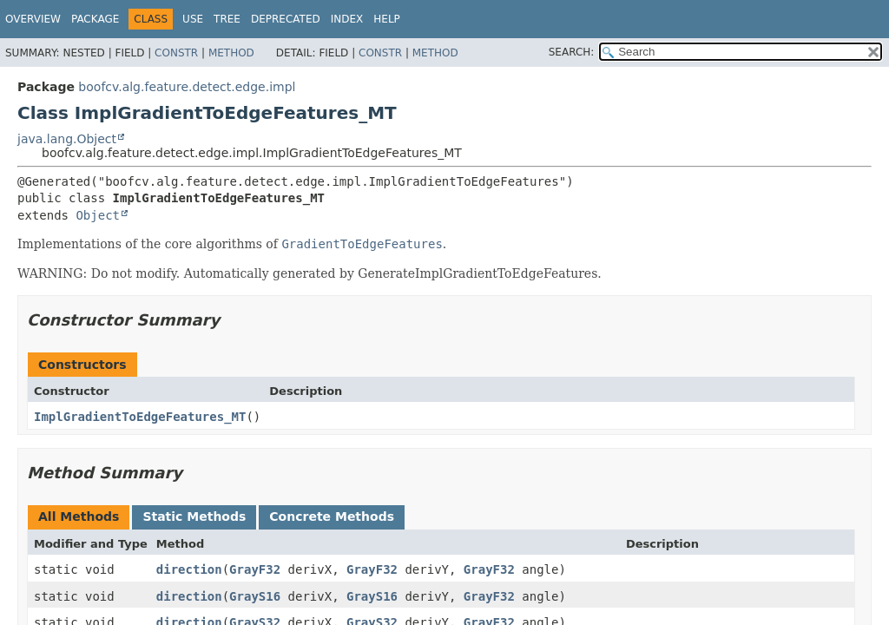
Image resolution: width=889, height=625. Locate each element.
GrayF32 (254, 569)
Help (386, 19)
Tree (227, 19)
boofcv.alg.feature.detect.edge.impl (186, 87)
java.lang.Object (66, 139)
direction (189, 569)
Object (98, 215)
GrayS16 (254, 596)
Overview (33, 19)
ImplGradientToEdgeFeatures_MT (140, 417)
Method (231, 53)
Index (347, 19)
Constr (176, 53)
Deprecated (285, 19)
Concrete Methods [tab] (331, 516)
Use (192, 19)
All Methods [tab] (78, 516)
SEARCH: (572, 52)
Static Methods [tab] (194, 516)
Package (95, 19)
